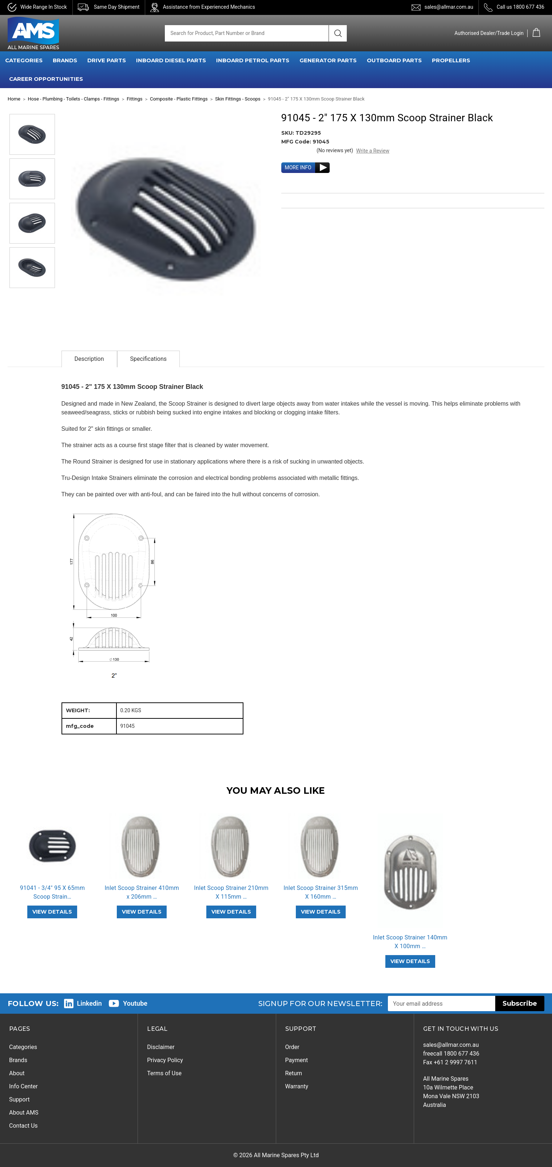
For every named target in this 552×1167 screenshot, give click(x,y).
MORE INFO (298, 167)
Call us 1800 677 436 (520, 7)
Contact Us (23, 1125)
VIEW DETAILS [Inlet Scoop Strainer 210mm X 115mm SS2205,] (231, 911)
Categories (23, 1047)
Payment (296, 1060)
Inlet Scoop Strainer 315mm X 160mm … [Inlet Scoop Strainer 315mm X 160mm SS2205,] (320, 892)
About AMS (23, 1112)
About (17, 1073)
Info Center (23, 1086)
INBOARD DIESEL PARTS (171, 60)
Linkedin (89, 1003)
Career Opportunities (46, 78)
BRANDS (65, 60)
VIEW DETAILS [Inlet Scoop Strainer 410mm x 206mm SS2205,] (142, 911)
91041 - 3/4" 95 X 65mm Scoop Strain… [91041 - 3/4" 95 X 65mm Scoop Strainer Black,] (52, 892)
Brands (18, 1060)
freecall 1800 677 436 (451, 1053)
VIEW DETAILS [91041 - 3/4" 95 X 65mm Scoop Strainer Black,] (52, 911)
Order (292, 1047)
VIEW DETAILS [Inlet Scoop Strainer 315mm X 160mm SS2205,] (321, 911)
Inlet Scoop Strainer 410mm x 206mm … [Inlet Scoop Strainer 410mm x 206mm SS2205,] (141, 892)
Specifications (148, 358)
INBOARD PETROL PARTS (252, 60)
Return (293, 1073)
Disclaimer (160, 1047)
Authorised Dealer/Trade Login (489, 33)
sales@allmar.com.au (448, 7)
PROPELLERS (451, 60)
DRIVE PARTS (106, 60)
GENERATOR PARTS (328, 60)
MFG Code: (297, 141)
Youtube (135, 1003)
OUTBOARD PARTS (394, 60)
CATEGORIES (24, 60)
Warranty (297, 1086)
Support (19, 1099)
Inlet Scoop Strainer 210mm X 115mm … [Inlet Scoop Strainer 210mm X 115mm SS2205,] (231, 892)
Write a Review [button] (372, 151)
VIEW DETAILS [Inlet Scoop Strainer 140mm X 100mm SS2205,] (410, 961)
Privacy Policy (165, 1060)
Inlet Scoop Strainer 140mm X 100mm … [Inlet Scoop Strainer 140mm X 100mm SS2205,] (410, 942)
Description (89, 358)
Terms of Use (164, 1073)
